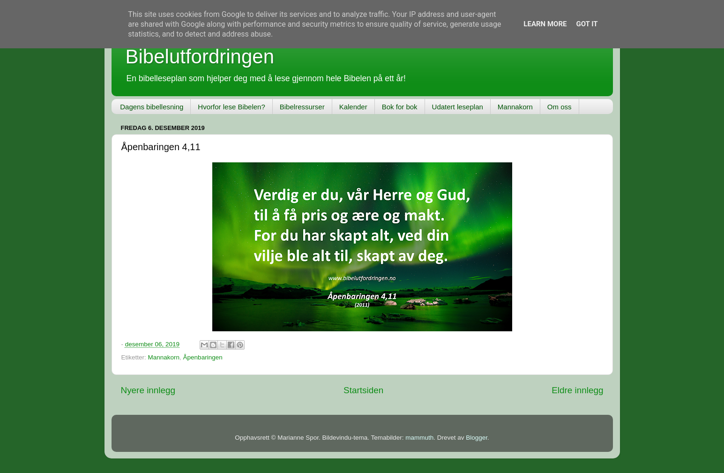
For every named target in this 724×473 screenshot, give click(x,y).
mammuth (419, 437)
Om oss (559, 107)
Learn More (545, 24)
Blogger (476, 437)
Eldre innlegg (577, 390)
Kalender (353, 107)
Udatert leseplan (457, 107)
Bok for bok (400, 107)
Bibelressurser (302, 107)
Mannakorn (515, 107)
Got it (586, 24)
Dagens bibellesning (151, 107)
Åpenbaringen (203, 357)
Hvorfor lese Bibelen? (231, 107)
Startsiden (363, 390)
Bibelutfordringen (200, 57)
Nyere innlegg (148, 390)
